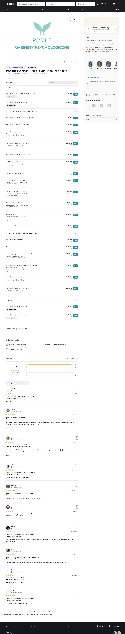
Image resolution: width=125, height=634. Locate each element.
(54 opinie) (13, 76)
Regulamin (44, 626)
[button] (31, 4)
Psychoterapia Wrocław (18, 614)
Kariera (61, 626)
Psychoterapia (7, 614)
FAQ (25, 626)
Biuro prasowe (18, 626)
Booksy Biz (68, 626)
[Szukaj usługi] (63, 82)
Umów (75, 94)
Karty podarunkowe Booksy (16, 67)
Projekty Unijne (53, 626)
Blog (6, 626)
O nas (10, 626)
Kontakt (75, 626)
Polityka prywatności (34, 626)
